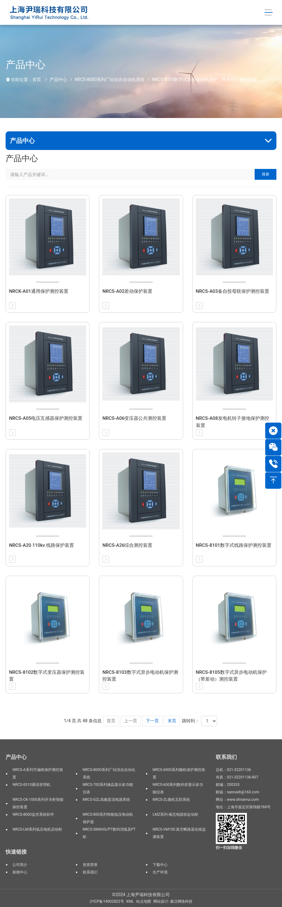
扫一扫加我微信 (229, 848)
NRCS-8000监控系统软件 (33, 814)
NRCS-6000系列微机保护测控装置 (179, 773)
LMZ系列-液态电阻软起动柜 (175, 814)
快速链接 (16, 852)
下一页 (152, 720)
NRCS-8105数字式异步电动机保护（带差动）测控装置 (204, 79)
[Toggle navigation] (268, 12)
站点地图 (143, 901)
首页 (36, 79)
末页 (172, 720)
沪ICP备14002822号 (107, 901)
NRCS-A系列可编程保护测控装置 (37, 773)
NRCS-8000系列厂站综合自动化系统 (110, 79)
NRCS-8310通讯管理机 (31, 784)
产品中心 (58, 79)
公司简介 (19, 865)
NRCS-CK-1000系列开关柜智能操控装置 (37, 803)
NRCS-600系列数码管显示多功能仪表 (178, 788)
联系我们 (90, 872)
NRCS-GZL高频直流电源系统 (106, 799)
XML (130, 901)
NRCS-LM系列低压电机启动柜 (37, 829)
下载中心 (160, 865)
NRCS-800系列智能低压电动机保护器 (108, 818)
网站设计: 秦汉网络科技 (172, 901)
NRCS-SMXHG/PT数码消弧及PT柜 (109, 833)
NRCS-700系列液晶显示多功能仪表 (108, 788)
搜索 (265, 174)
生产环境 (160, 872)
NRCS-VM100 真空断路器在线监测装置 (179, 833)
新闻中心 (19, 872)
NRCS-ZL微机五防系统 (171, 799)
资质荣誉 (90, 865)
